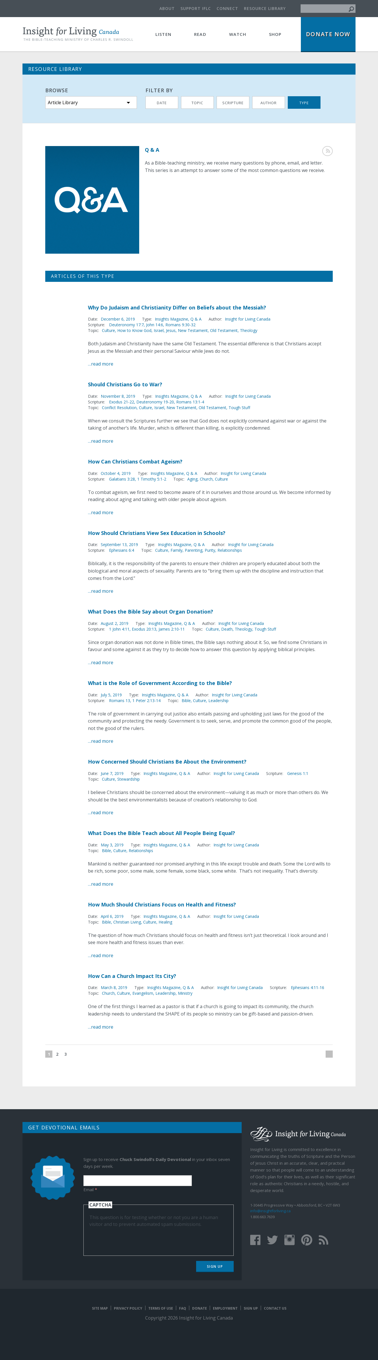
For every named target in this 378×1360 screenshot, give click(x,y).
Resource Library (265, 8)
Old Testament (224, 330)
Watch (237, 34)
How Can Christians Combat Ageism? (135, 461)
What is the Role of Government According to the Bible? (160, 683)
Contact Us (275, 1308)
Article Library (63, 102)
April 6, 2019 (112, 916)
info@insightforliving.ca (270, 1210)
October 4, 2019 (116, 473)
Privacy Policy (128, 1308)
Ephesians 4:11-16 (307, 987)
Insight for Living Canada (247, 319)
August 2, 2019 (114, 623)
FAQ (182, 1308)
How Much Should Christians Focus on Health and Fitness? (162, 904)
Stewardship (128, 779)
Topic (197, 102)
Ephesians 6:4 (121, 550)
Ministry (185, 993)
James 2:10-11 (172, 629)
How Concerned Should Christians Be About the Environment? (167, 761)
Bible (186, 700)
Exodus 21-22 (121, 402)
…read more (100, 364)
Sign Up (215, 1266)
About (167, 8)
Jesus (171, 330)
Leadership (218, 700)
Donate (199, 1308)
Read (200, 34)
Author (268, 102)
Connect (227, 8)
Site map (100, 1308)
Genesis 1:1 (297, 773)
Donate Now (328, 34)
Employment (225, 1308)
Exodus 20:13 (144, 629)
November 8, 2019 (118, 396)
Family (176, 550)
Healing (165, 922)
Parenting (193, 550)
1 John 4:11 (119, 629)
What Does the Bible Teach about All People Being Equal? (161, 833)
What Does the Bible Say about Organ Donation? (150, 611)
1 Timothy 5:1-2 (151, 479)
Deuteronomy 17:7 (126, 324)
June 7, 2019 (112, 773)
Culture (108, 330)
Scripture (233, 102)
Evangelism (142, 993)
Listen (163, 34)
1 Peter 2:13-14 (146, 700)
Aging (192, 479)
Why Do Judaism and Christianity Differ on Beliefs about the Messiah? (177, 307)
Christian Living (127, 922)
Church (206, 479)
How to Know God (134, 330)
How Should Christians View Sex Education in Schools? (156, 533)
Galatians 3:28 (122, 479)
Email (90, 1189)
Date (162, 102)
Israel (159, 330)
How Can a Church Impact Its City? (132, 976)
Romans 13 (119, 700)
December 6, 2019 (118, 319)
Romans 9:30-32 (180, 324)
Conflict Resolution (119, 407)
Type (304, 102)
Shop (275, 34)
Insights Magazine (171, 319)
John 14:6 (154, 324)
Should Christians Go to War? (125, 384)
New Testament (193, 330)
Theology (248, 330)
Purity (210, 550)
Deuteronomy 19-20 (155, 402)
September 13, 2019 (119, 544)
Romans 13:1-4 (190, 402)
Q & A (196, 319)
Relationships (229, 550)
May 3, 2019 (112, 845)
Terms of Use (160, 1308)
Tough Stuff (239, 407)
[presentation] (132, 1239)
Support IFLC (195, 8)
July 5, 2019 (111, 695)
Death (227, 629)
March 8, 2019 (114, 987)
